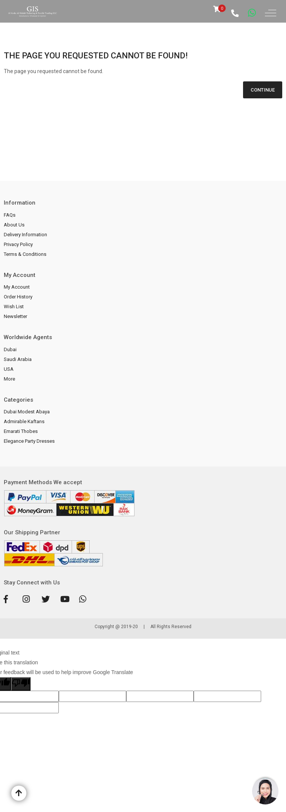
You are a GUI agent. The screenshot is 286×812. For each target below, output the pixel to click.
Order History (18, 297)
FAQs (9, 215)
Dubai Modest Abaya (27, 411)
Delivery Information (25, 234)
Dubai (10, 349)
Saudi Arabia (18, 359)
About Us (14, 225)
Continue (263, 90)
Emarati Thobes (21, 431)
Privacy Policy (18, 244)
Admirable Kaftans (24, 421)
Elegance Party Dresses (29, 441)
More (9, 379)
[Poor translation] (21, 684)
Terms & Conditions (25, 254)
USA (9, 369)
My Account (17, 287)
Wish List (14, 306)
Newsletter (15, 316)
